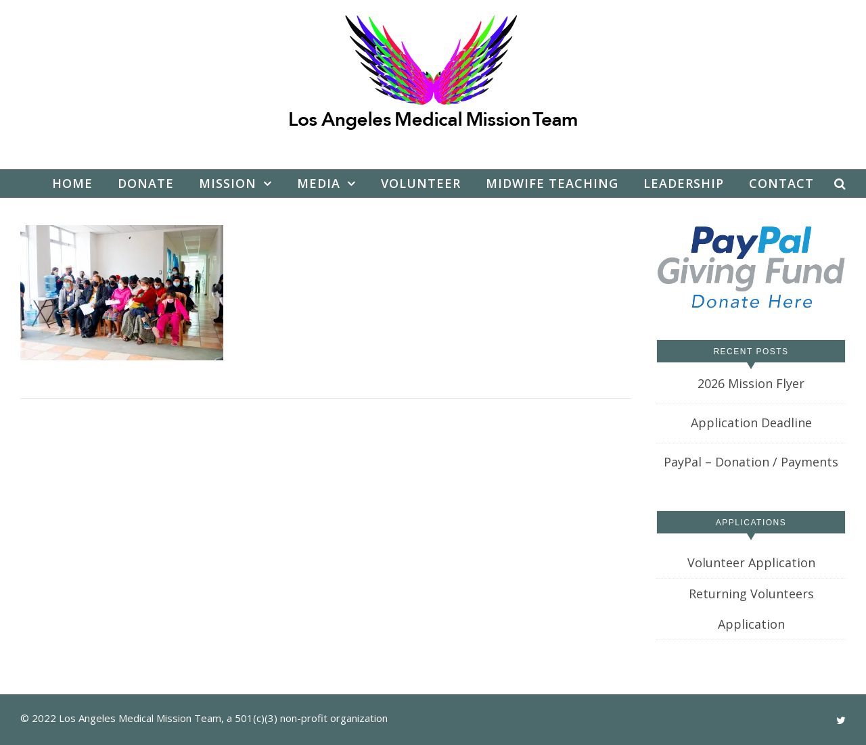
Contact (781, 183)
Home (72, 183)
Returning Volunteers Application (751, 608)
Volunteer (421, 183)
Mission (227, 183)
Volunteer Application (751, 562)
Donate (146, 183)
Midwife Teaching (552, 183)
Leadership (683, 183)
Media (318, 183)
